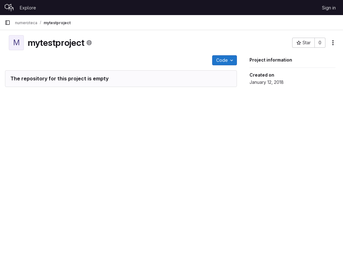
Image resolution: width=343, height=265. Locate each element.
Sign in (329, 7)
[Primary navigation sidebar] (8, 23)
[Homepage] (9, 8)
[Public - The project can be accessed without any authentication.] (89, 42)
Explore (28, 7)
